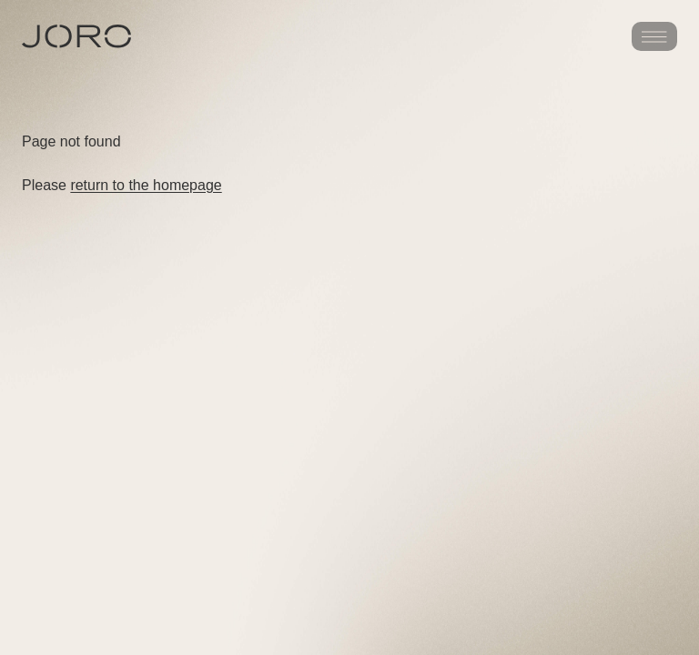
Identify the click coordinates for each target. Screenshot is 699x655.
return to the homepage (145, 185)
